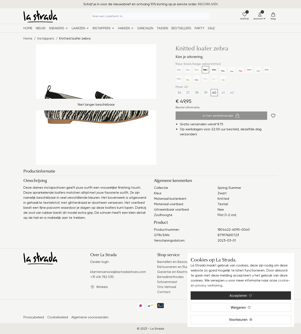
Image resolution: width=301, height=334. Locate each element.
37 (188, 93)
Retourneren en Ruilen (174, 267)
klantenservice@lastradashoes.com (118, 272)
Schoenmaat (167, 282)
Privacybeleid (33, 317)
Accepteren (241, 295)
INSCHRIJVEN (208, 4)
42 (232, 93)
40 (214, 93)
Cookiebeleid (57, 317)
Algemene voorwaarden (89, 317)
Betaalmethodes (170, 277)
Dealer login (99, 262)
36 (179, 93)
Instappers (45, 38)
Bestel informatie (188, 107)
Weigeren (241, 307)
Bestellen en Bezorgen (175, 262)
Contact (164, 292)
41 (223, 93)
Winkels (102, 287)
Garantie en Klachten (174, 272)
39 (205, 93)
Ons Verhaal (166, 287)
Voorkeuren (241, 319)
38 (197, 93)
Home (27, 28)
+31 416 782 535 (102, 277)
